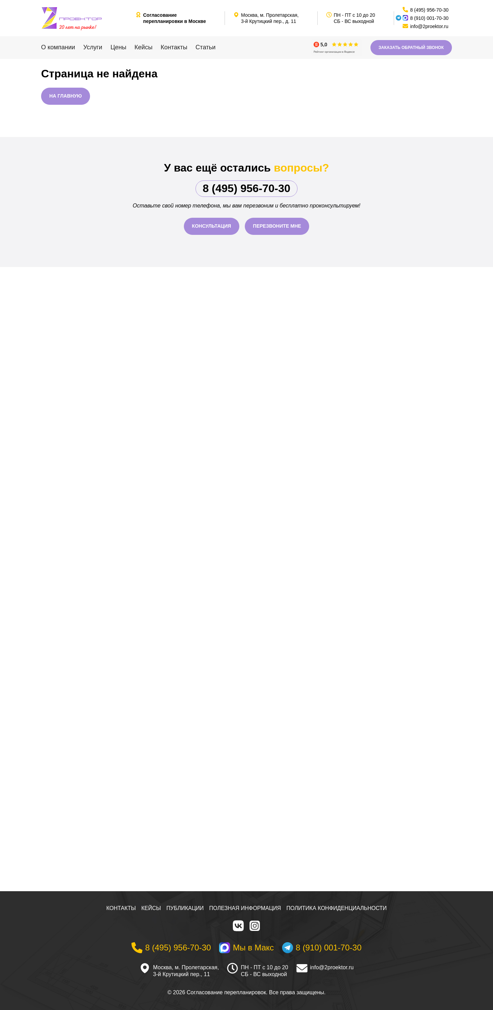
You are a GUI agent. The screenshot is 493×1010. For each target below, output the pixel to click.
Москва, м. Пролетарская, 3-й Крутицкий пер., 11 (186, 970)
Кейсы (144, 47)
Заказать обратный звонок (411, 47)
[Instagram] (254, 925)
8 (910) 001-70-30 (429, 18)
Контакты (174, 47)
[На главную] (85, 18)
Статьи (205, 47)
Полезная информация (245, 908)
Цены (118, 47)
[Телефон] (171, 947)
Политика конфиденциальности (337, 908)
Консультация (211, 226)
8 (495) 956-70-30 (246, 188)
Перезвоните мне (277, 226)
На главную (65, 96)
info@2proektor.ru (332, 967)
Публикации (185, 908)
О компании (58, 47)
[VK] (238, 925)
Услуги (92, 47)
